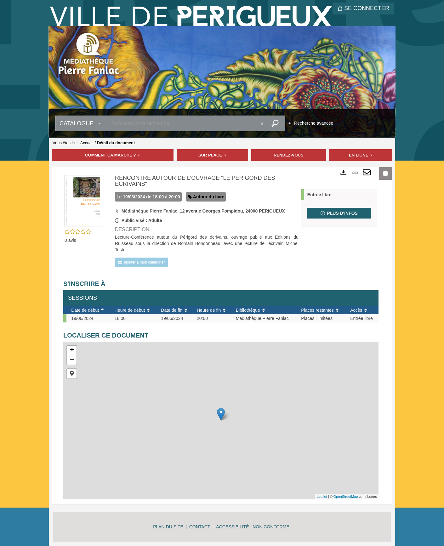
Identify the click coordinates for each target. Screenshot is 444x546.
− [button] (72, 360)
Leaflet (322, 496)
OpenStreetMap (345, 496)
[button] (83, 200)
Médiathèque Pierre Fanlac (149, 210)
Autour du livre (209, 196)
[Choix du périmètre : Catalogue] (81, 123)
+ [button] (72, 350)
